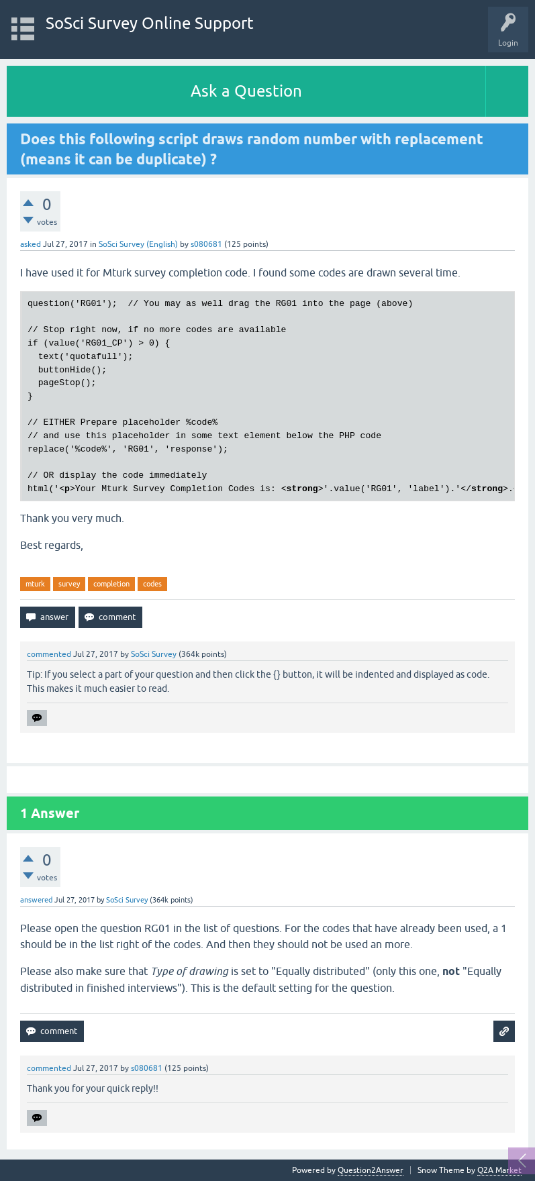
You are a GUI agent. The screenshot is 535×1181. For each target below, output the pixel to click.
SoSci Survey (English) (138, 244)
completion (111, 584)
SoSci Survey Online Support (150, 23)
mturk (35, 584)
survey (69, 584)
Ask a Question (246, 91)
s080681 (206, 244)
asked (30, 244)
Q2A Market (499, 1170)
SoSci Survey (154, 654)
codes (152, 584)
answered (36, 900)
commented (49, 654)
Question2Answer (370, 1170)
